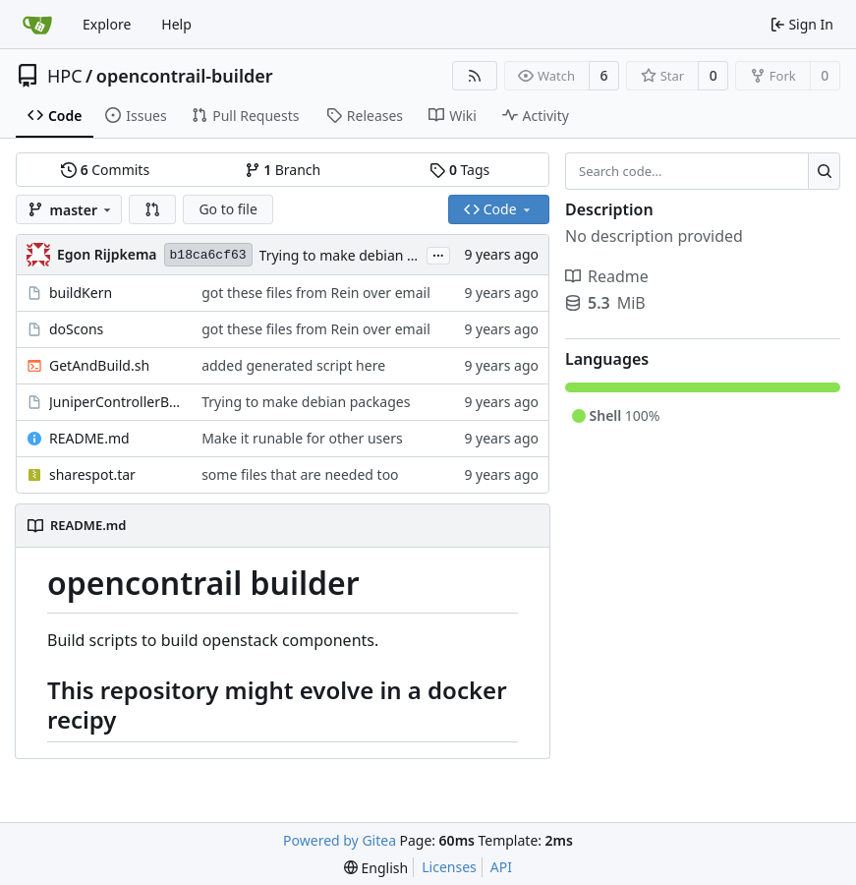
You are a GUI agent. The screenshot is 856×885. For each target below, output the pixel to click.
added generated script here (293, 365)
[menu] (376, 867)
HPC (65, 76)
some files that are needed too (299, 474)
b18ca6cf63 (208, 255)
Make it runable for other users (302, 438)
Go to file (228, 209)
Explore (107, 24)
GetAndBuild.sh (99, 365)
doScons (76, 329)
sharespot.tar (92, 474)
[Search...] (824, 171)
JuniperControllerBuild (115, 401)
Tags (459, 169)
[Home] (37, 24)
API (501, 866)
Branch (283, 169)
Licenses (449, 866)
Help (176, 24)
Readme (607, 276)
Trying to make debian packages (363, 255)
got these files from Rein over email (315, 292)
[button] (152, 209)
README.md (89, 438)
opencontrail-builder (184, 76)
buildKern (80, 292)
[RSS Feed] (474, 75)
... (438, 254)
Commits (105, 169)
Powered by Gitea (339, 840)
